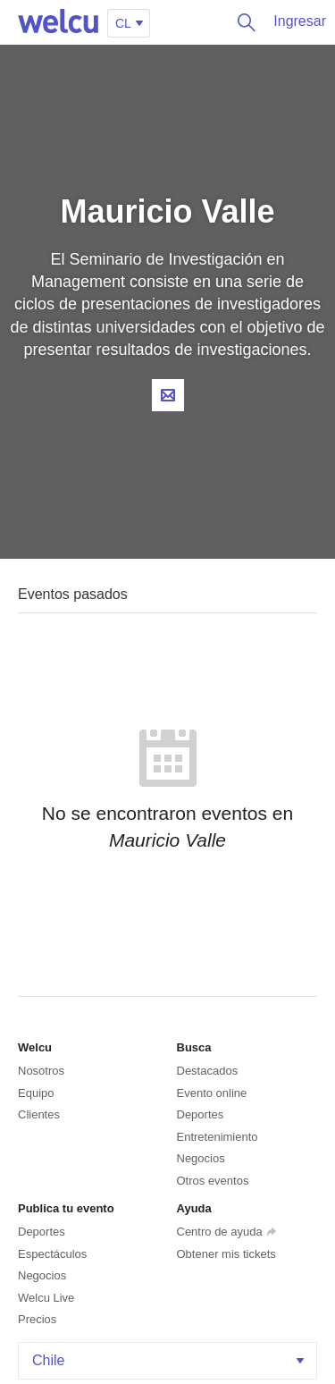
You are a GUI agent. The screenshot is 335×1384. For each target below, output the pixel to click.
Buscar (242, 22)
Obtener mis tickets (226, 1254)
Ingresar (299, 21)
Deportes (200, 1114)
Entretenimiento (217, 1136)
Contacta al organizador (168, 395)
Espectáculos (52, 1254)
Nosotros (41, 1070)
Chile (169, 1360)
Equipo (36, 1093)
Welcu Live (46, 1297)
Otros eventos (213, 1180)
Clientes (39, 1114)
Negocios (201, 1158)
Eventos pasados (73, 594)
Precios (37, 1319)
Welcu (58, 22)
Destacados (208, 1070)
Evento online (212, 1093)
